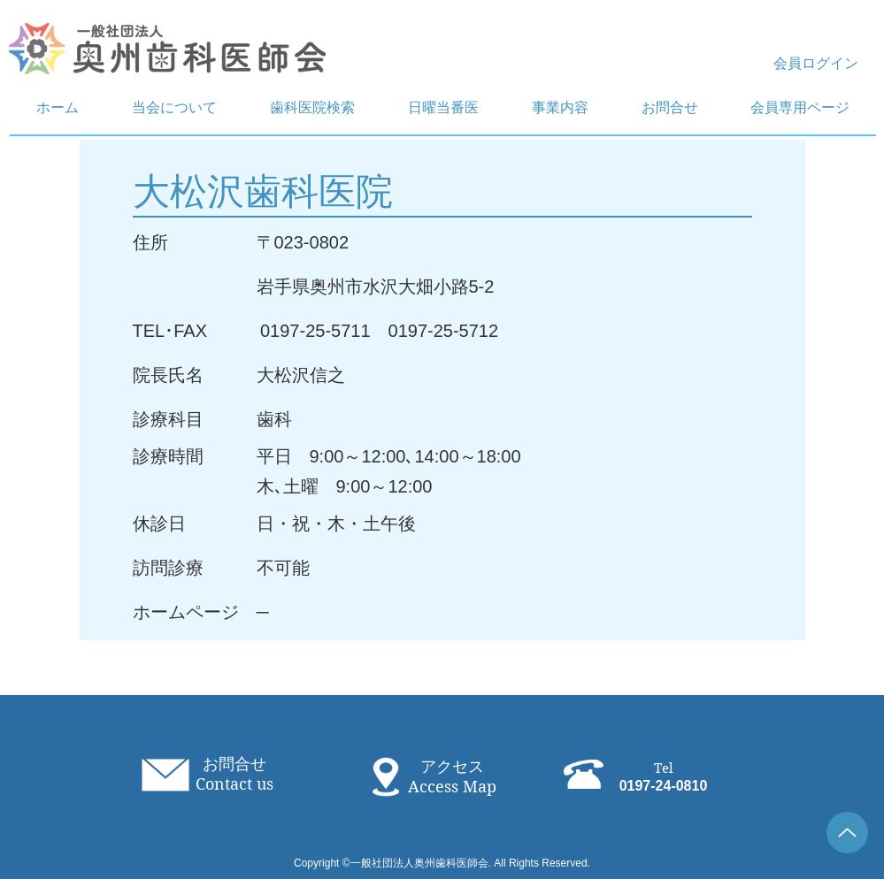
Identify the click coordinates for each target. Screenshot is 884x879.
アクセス (452, 767)
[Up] (847, 832)
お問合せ (234, 764)
